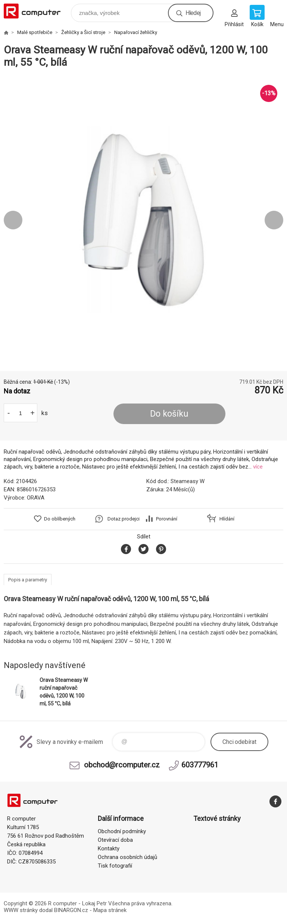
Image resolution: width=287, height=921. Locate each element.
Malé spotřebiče (34, 32)
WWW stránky (21, 910)
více (258, 466)
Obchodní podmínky (122, 831)
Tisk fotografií (115, 865)
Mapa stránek (110, 910)
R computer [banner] (37, 11)
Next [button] (274, 220)
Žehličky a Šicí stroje (83, 32)
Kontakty (108, 848)
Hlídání (226, 519)
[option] (143, 220)
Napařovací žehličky (135, 32)
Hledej (192, 12)
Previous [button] (13, 220)
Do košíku (169, 414)
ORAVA (35, 497)
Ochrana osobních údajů (127, 857)
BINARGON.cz (71, 910)
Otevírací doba (115, 840)
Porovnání (166, 519)
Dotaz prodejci (123, 519)
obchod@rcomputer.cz (122, 764)
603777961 (199, 764)
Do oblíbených (59, 519)
